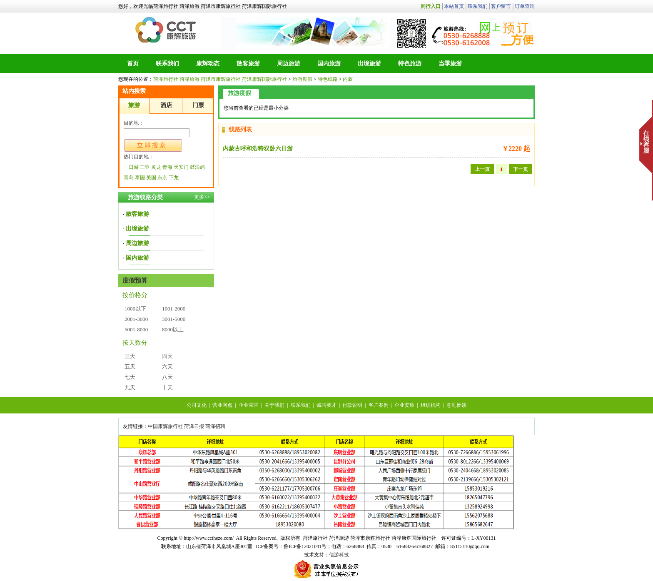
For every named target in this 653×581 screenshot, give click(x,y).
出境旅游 (369, 63)
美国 (151, 177)
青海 (167, 167)
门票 (198, 105)
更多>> (202, 197)
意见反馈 (456, 405)
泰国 (140, 177)
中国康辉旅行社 (165, 426)
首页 (133, 63)
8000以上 (173, 329)
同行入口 (431, 6)
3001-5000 (173, 319)
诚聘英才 (326, 405)
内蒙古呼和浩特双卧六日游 (258, 148)
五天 (130, 366)
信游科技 (339, 555)
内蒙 (348, 79)
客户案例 (379, 405)
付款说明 (352, 405)
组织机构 (431, 405)
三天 (130, 356)
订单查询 (525, 6)
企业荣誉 (249, 405)
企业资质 (404, 405)
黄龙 (156, 167)
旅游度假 (302, 79)
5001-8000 (136, 329)
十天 (167, 387)
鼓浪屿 (197, 167)
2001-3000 (136, 319)
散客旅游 (248, 63)
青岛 (129, 177)
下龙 (174, 177)
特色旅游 (409, 63)
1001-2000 (173, 309)
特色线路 (328, 79)
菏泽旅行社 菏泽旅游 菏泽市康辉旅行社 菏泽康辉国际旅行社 (166, 30)
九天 (130, 387)
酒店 (166, 105)
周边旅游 (288, 63)
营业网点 (222, 405)
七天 (130, 377)
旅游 (134, 105)
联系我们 (478, 6)
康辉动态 (207, 63)
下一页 (520, 169)
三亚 (145, 167)
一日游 (131, 167)
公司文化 (197, 405)
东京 (162, 177)
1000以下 (135, 309)
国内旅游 (329, 63)
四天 (167, 356)
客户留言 (501, 6)
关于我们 (274, 405)
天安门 (181, 167)
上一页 (482, 169)
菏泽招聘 (215, 426)
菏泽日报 (194, 426)
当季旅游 (450, 63)
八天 (167, 377)
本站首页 (454, 6)
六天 (167, 366)
